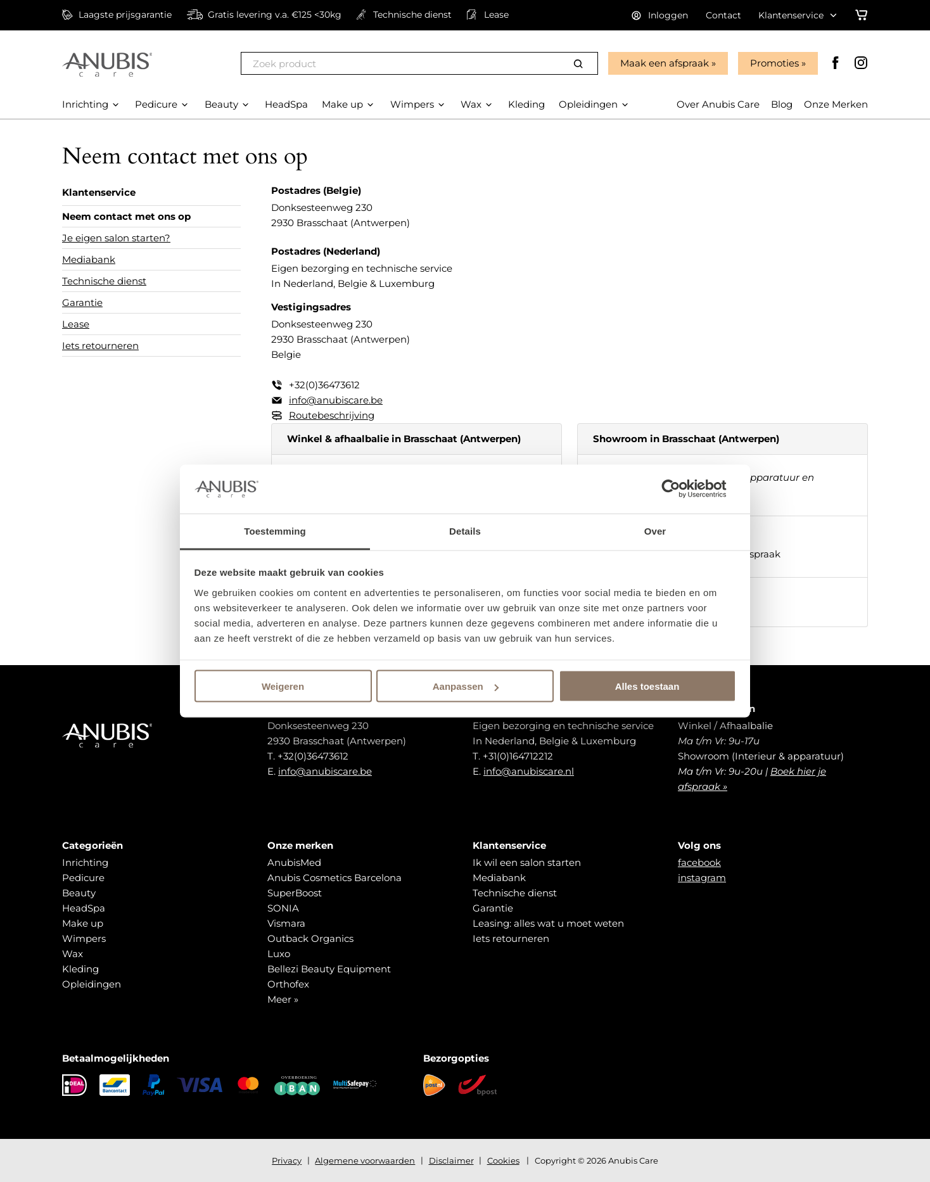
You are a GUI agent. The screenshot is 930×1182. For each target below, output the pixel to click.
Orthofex (288, 984)
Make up (82, 923)
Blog (782, 104)
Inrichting (85, 862)
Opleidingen (91, 984)
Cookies (503, 1160)
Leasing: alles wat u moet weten (548, 923)
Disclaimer (451, 1160)
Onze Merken (836, 104)
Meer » (282, 999)
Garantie (82, 302)
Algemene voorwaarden (365, 1160)
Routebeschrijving (331, 415)
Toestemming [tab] (275, 530)
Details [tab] (465, 530)
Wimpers (84, 938)
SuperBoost (294, 893)
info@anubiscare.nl (528, 771)
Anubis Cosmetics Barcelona (334, 878)
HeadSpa (83, 908)
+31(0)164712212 (518, 756)
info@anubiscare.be (336, 400)
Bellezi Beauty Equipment (329, 969)
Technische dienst (104, 281)
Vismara (286, 923)
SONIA (283, 908)
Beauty (79, 893)
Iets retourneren (100, 346)
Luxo (278, 954)
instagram (702, 878)
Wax (72, 954)
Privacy (287, 1160)
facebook (699, 862)
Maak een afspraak (664, 63)
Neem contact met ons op (126, 216)
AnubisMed (294, 862)
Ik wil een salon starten (527, 862)
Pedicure (83, 878)
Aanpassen (466, 686)
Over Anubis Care (718, 104)
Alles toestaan (647, 686)
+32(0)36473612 (324, 385)
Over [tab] (655, 530)
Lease (75, 324)
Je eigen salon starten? (116, 238)
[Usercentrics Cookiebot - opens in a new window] (680, 489)
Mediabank (88, 259)
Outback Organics (310, 938)
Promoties (774, 63)
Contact (723, 15)
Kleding (80, 969)
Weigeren (283, 686)
